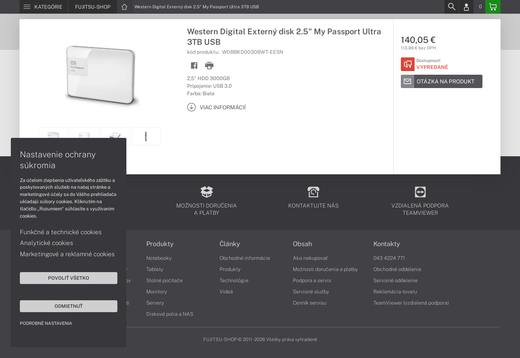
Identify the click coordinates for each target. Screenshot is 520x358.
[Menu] (44, 7)
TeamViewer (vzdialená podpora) (411, 303)
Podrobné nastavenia (46, 323)
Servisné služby (311, 291)
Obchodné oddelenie (397, 269)
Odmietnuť (69, 306)
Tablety (154, 269)
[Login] (466, 7)
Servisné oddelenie (395, 280)
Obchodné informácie (245, 258)
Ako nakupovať (310, 258)
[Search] (451, 7)
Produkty (160, 244)
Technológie (234, 280)
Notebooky (159, 258)
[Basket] (492, 7)
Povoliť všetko (68, 278)
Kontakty (386, 244)
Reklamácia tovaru (395, 291)
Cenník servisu (309, 303)
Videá (226, 291)
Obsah (302, 244)
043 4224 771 (389, 258)
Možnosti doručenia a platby (325, 269)
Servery (155, 303)
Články (230, 244)
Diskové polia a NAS (169, 314)
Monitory (156, 291)
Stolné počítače (164, 280)
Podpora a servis (312, 280)
